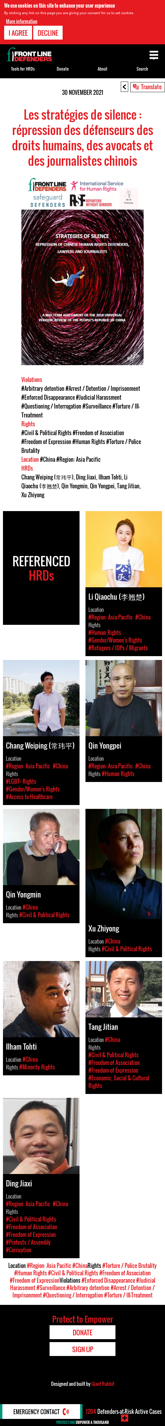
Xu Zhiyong (32, 495)
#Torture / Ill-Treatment (128, 1295)
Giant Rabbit (102, 1383)
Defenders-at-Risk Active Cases (124, 1411)
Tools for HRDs (23, 69)
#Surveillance (96, 406)
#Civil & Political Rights (46, 433)
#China (47, 459)
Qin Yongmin (74, 486)
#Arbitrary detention (42, 388)
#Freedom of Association (98, 433)
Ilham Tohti (110, 477)
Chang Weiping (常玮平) (47, 477)
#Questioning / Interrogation (51, 406)
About (102, 69)
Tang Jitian (128, 486)
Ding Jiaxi (86, 477)
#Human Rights (88, 441)
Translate (151, 86)
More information (21, 21)
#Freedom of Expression (46, 441)
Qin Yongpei (102, 486)
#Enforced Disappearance (48, 397)
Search (142, 69)
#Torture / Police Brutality (129, 1265)
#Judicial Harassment (98, 397)
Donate (63, 69)
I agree (18, 33)
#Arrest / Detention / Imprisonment (103, 388)
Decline (48, 33)
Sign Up (82, 1349)
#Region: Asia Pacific (78, 459)
